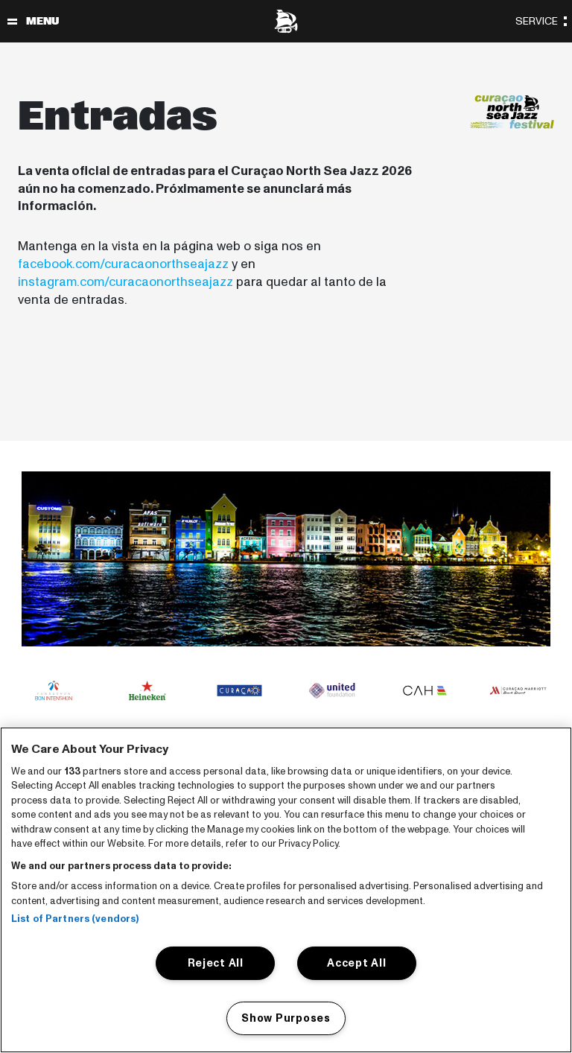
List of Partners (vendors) (75, 919)
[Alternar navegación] (12, 21)
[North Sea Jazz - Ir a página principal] (286, 21)
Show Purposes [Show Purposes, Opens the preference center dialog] (285, 1018)
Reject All (216, 962)
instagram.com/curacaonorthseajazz (125, 281)
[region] (286, 890)
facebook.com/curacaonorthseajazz (123, 264)
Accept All (356, 962)
